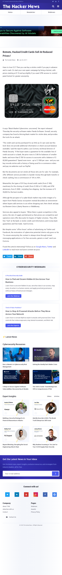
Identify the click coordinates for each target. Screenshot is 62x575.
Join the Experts (13, 325)
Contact (5, 512)
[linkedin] (17, 494)
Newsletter (31, 12)
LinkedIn (6, 250)
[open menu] (58, 6)
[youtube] (26, 494)
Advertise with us (8, 509)
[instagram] (35, 494)
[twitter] (7, 494)
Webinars (51, 12)
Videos (49, 396)
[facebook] (45, 494)
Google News (41, 247)
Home (10, 12)
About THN (6, 506)
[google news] (54, 494)
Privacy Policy (35, 512)
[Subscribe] (55, 473)
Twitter (50, 247)
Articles (56, 396)
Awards (33, 509)
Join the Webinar (13, 296)
